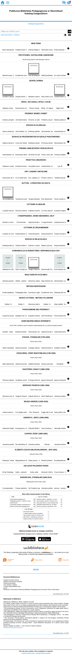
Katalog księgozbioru (36, 24)
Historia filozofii (13, 502)
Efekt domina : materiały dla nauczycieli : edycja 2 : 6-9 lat (37, 517)
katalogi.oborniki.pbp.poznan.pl (13, 627)
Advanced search (7, 35)
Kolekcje (17, 35)
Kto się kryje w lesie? (28, 511)
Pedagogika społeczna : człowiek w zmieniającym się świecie (24, 501)
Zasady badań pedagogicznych (17, 499)
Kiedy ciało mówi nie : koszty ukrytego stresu (47, 502)
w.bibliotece (47, 552)
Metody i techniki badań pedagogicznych (20, 506)
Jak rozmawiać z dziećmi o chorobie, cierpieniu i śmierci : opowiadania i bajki (41, 515)
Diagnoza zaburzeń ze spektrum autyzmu (33, 518)
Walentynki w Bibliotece (12, 599)
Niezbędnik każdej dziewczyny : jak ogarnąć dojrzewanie (50, 504)
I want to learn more (28, 653)
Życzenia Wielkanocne (11, 577)
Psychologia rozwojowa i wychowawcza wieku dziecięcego (24, 504)
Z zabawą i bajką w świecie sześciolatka (33, 513)
